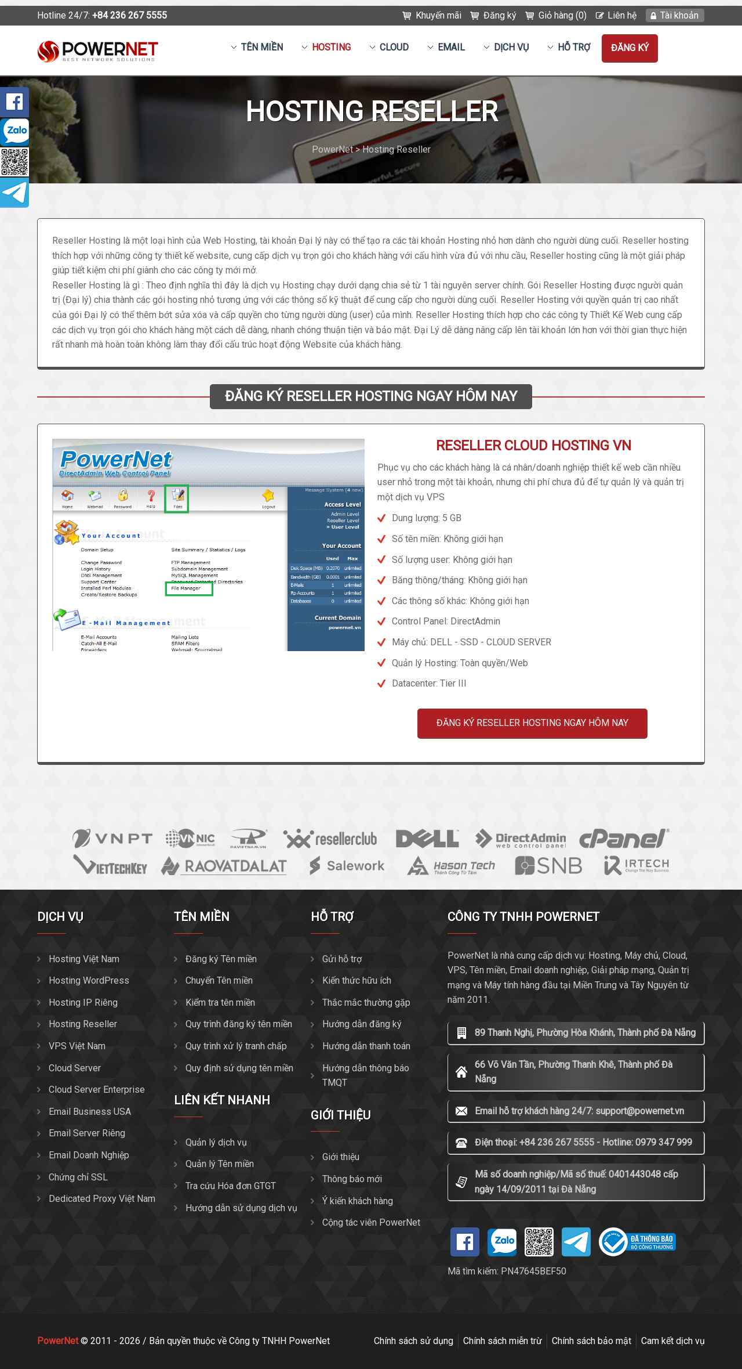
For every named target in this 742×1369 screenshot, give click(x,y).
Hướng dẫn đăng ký (362, 1024)
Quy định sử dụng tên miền (239, 1068)
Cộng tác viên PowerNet (371, 1222)
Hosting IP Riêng (83, 1002)
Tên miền (262, 47)
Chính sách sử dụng (413, 1340)
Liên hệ (622, 15)
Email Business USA (90, 1111)
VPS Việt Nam (77, 1046)
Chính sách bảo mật (591, 1340)
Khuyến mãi (438, 15)
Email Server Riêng (87, 1133)
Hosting (331, 47)
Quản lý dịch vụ (216, 1142)
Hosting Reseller (83, 1024)
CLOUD (394, 47)
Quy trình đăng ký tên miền (239, 1024)
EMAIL (451, 47)
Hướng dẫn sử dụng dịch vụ (241, 1207)
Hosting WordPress (89, 980)
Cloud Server (75, 1068)
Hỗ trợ (574, 47)
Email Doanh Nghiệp (89, 1155)
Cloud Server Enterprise (97, 1089)
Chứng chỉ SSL (78, 1177)
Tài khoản (679, 15)
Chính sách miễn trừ (502, 1340)
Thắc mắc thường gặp (366, 1002)
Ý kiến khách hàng (357, 1201)
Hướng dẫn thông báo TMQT (365, 1076)
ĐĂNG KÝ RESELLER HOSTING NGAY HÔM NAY (532, 722)
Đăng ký (500, 15)
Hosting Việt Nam (84, 959)
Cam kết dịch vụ (673, 1340)
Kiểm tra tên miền (220, 1002)
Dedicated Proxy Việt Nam (102, 1198)
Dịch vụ (511, 47)
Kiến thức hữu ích (356, 980)
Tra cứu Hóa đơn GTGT (231, 1185)
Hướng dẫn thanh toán (366, 1046)
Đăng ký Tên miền (221, 959)
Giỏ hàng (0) (563, 15)
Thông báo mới (352, 1178)
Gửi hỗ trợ (342, 959)
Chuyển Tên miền (219, 980)
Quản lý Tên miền (220, 1163)
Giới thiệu (340, 1156)
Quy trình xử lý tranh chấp (236, 1046)
